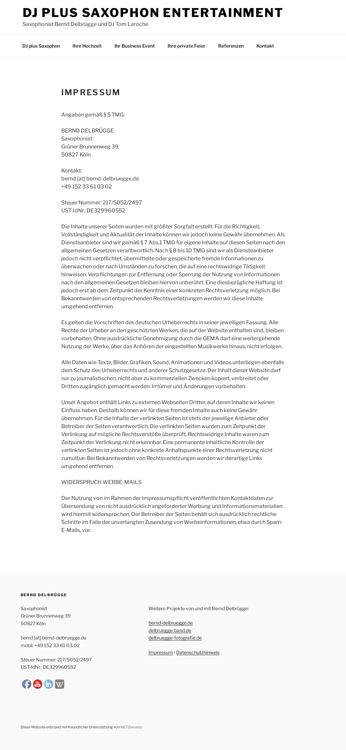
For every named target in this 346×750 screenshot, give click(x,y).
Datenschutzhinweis (197, 652)
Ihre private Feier (186, 46)
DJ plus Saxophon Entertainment (153, 12)
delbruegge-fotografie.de (175, 637)
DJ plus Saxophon (41, 46)
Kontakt (265, 46)
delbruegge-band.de (170, 630)
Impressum (161, 652)
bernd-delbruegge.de (171, 622)
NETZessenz (131, 727)
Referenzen (231, 46)
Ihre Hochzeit (87, 46)
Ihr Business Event (135, 46)
